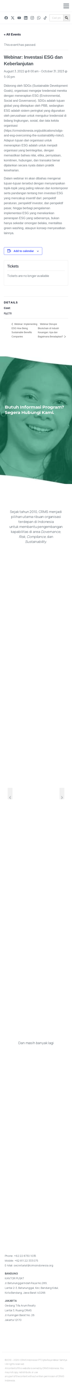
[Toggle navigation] (66, 6)
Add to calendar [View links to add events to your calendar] (24, 251)
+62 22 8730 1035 (25, 1256)
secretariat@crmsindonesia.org (33, 1265)
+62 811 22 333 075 (26, 1260)
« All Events (12, 34)
